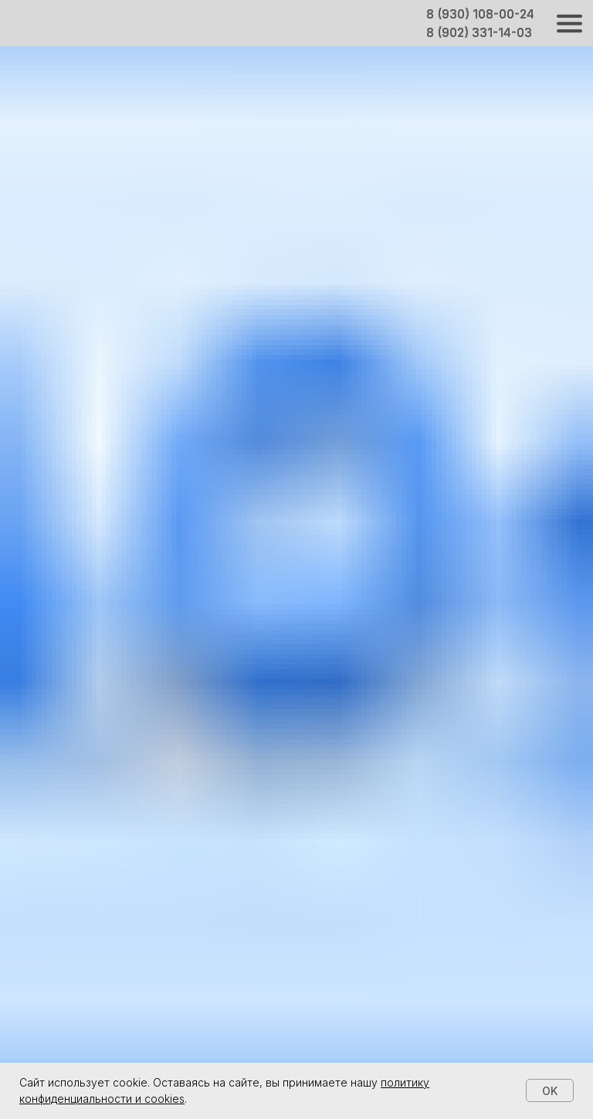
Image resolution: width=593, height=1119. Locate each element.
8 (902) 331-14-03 (479, 32)
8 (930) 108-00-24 (480, 14)
